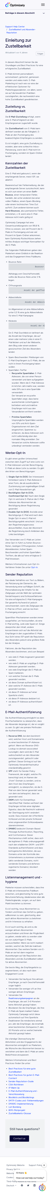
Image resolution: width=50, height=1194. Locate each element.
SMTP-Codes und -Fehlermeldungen (26, 1100)
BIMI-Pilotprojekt (17, 1110)
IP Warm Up (14, 1088)
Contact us (19, 1138)
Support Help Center (15, 26)
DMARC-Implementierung (21, 1104)
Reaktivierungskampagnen (21, 998)
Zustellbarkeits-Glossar (20, 1113)
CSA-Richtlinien (16, 1084)
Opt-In (34, 567)
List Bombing (15, 1107)
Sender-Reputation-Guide (21, 1081)
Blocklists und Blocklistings (21, 1097)
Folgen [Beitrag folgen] (40, 54)
